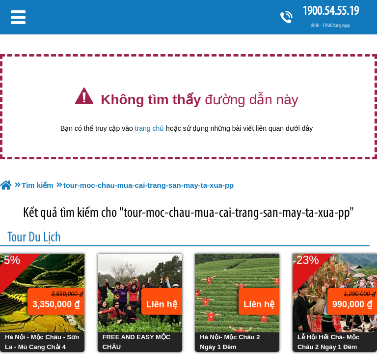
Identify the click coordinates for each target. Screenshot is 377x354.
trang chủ (149, 128)
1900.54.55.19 (330, 10)
